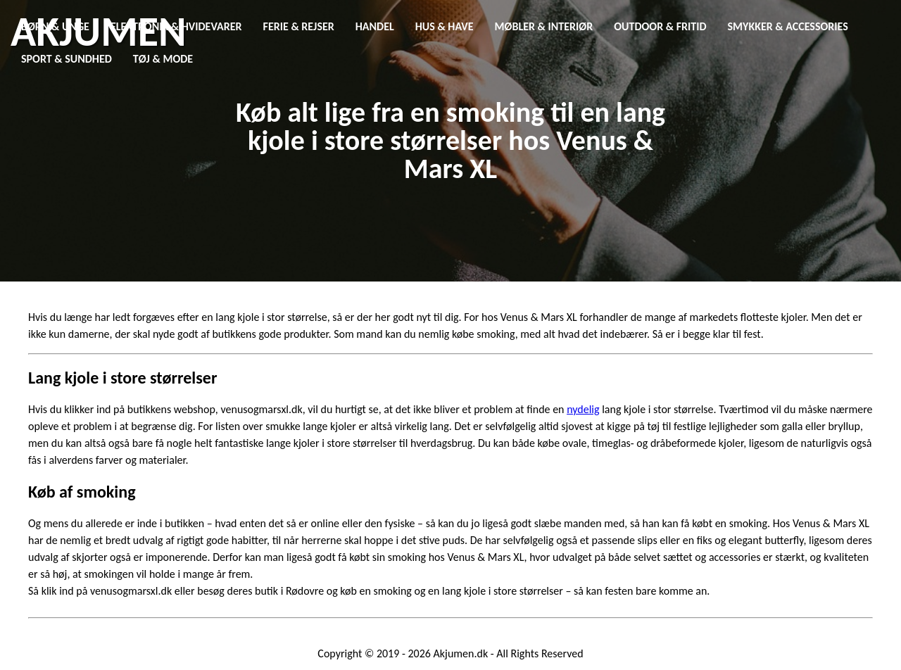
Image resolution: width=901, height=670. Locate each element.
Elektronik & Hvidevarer (176, 26)
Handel (374, 26)
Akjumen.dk (461, 653)
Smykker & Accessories (788, 26)
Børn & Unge (55, 26)
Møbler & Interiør (544, 26)
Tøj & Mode (163, 58)
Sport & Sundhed (66, 58)
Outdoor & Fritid (660, 26)
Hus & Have (444, 26)
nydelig (583, 409)
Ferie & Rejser (298, 26)
